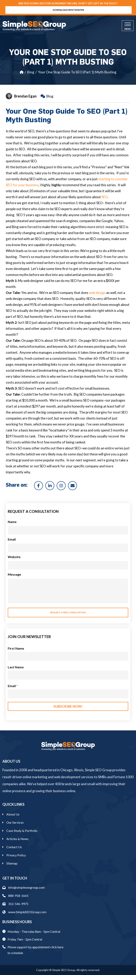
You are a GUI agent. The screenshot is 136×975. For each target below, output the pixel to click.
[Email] (68, 693)
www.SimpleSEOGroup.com (24, 912)
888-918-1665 (15, 895)
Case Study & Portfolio (21, 830)
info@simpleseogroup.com (23, 887)
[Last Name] (68, 675)
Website (14, 557)
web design (97, 293)
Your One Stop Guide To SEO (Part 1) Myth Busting (77, 72)
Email (12, 539)
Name (12, 522)
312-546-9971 (15, 904)
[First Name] (68, 656)
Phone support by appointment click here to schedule (35, 950)
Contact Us (14, 847)
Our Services (15, 822)
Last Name (16, 667)
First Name (16, 648)
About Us (12, 814)
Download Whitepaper (68, 9)
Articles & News (17, 839)
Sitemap (11, 863)
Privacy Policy (16, 855)
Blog (30, 72)
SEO (104, 197)
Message (14, 574)
